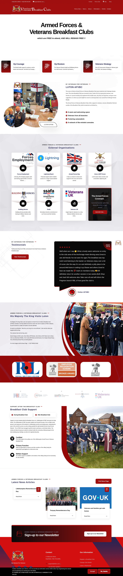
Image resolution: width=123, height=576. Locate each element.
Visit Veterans (106, 69)
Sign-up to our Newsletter (95, 533)
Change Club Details (86, 562)
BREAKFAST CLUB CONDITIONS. (60, 572)
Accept (92, 571)
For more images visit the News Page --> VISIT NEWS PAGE (24, 343)
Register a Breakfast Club (87, 559)
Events (104, 9)
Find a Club (97, 1)
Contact (90, 1)
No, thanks (104, 571)
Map (105, 1)
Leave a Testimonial (85, 565)
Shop (110, 1)
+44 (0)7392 (53, 567)
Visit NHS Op (29, 69)
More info (14, 574)
